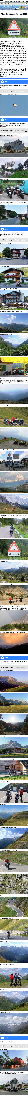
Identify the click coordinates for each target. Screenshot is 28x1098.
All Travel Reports (4, 3)
